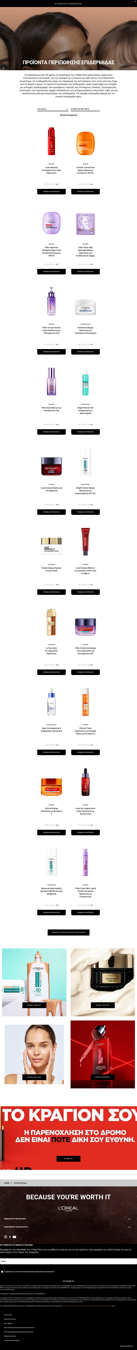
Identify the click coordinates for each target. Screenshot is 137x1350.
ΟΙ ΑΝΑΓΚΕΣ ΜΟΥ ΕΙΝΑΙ (80, 109)
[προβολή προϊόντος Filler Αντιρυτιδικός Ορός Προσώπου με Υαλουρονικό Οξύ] (51, 352)
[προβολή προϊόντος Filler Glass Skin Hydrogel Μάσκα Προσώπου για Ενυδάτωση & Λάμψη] (85, 271)
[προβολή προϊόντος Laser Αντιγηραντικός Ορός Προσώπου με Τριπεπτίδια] (85, 832)
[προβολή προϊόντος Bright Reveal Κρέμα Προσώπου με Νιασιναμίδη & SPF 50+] (85, 512)
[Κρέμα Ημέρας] (34, 1005)
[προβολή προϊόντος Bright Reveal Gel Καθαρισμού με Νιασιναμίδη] (85, 432)
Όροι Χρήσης (8, 1323)
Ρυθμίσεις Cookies (10, 1336)
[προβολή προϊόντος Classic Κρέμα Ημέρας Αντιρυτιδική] (51, 592)
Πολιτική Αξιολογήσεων (12, 1340)
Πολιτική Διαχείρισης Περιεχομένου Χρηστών (18, 1332)
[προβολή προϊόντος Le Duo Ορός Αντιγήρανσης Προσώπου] (51, 672)
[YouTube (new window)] (14, 1237)
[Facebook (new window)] (10, 1237)
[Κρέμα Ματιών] (34, 1077)
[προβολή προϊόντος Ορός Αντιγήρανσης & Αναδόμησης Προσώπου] (51, 752)
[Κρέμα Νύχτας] (103, 1005)
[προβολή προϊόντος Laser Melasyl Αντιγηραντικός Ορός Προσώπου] (51, 191)
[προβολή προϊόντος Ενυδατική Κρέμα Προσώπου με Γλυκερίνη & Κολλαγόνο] (85, 352)
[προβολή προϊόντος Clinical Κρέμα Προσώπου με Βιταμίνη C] (51, 832)
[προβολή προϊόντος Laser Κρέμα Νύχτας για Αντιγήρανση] (51, 512)
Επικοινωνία (8, 1314)
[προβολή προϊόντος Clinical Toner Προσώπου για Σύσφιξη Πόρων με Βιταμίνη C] (85, 752)
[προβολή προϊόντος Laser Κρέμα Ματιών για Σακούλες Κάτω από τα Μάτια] (85, 592)
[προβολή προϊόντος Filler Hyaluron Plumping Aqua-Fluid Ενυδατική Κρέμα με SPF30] (51, 271)
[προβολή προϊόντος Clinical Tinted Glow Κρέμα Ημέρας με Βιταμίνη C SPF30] (85, 191)
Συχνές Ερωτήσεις (10, 1319)
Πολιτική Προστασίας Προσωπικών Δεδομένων (19, 1327)
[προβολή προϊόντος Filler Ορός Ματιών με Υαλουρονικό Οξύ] (51, 432)
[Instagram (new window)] (5, 1236)
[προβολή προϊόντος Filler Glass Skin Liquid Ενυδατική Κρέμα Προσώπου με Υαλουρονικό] (85, 912)
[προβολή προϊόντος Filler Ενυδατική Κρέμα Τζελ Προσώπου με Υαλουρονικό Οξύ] (85, 672)
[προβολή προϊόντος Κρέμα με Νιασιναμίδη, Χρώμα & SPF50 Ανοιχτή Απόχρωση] (51, 912)
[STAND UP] (68, 1159)
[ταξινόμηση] (52, 109)
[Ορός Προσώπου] (103, 1077)
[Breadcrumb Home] (7, 1183)
